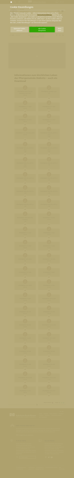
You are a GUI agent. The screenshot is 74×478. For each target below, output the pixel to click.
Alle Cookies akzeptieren (42, 29)
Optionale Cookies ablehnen (19, 29)
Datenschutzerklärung (44, 15)
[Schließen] (37, 2)
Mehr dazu (59, 29)
